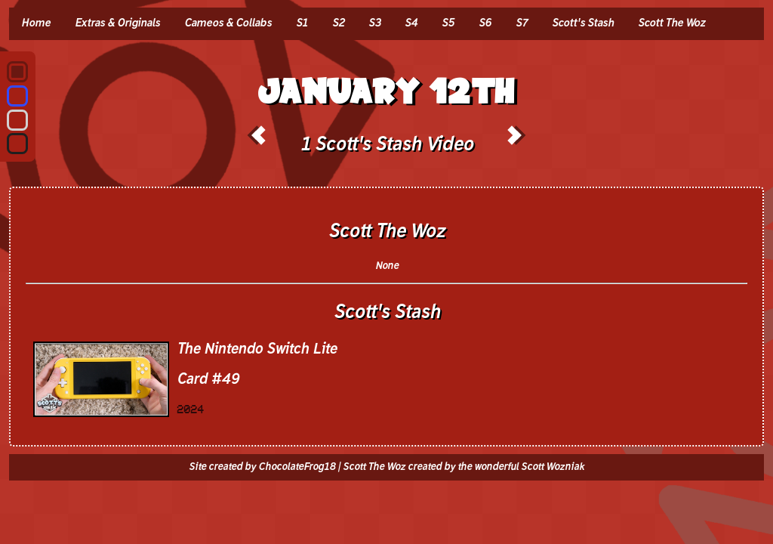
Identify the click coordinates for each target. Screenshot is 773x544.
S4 (411, 23)
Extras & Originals (117, 23)
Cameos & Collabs (228, 23)
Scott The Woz (671, 23)
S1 (302, 23)
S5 (448, 23)
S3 (374, 23)
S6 (485, 23)
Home (36, 23)
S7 (522, 23)
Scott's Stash (583, 23)
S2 (338, 23)
